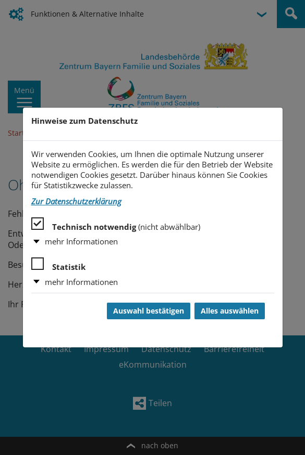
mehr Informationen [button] (81, 241)
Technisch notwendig (115, 224)
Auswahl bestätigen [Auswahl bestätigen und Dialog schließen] (148, 311)
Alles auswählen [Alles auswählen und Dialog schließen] (230, 311)
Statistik (58, 264)
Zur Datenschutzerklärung (76, 201)
